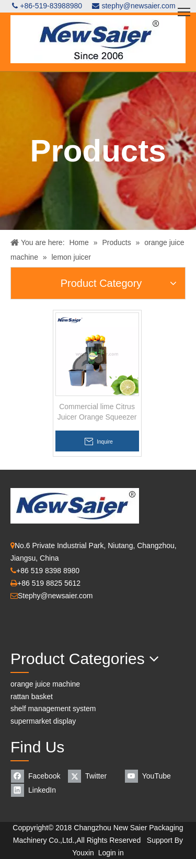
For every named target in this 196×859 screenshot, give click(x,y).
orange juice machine (45, 684)
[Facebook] (38, 776)
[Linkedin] (38, 790)
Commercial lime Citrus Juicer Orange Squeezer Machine (97, 412)
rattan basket (31, 696)
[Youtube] (152, 776)
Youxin (83, 853)
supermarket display (43, 721)
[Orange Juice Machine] (18, 811)
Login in (111, 853)
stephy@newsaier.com (138, 6)
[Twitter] (95, 776)
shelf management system (53, 708)
